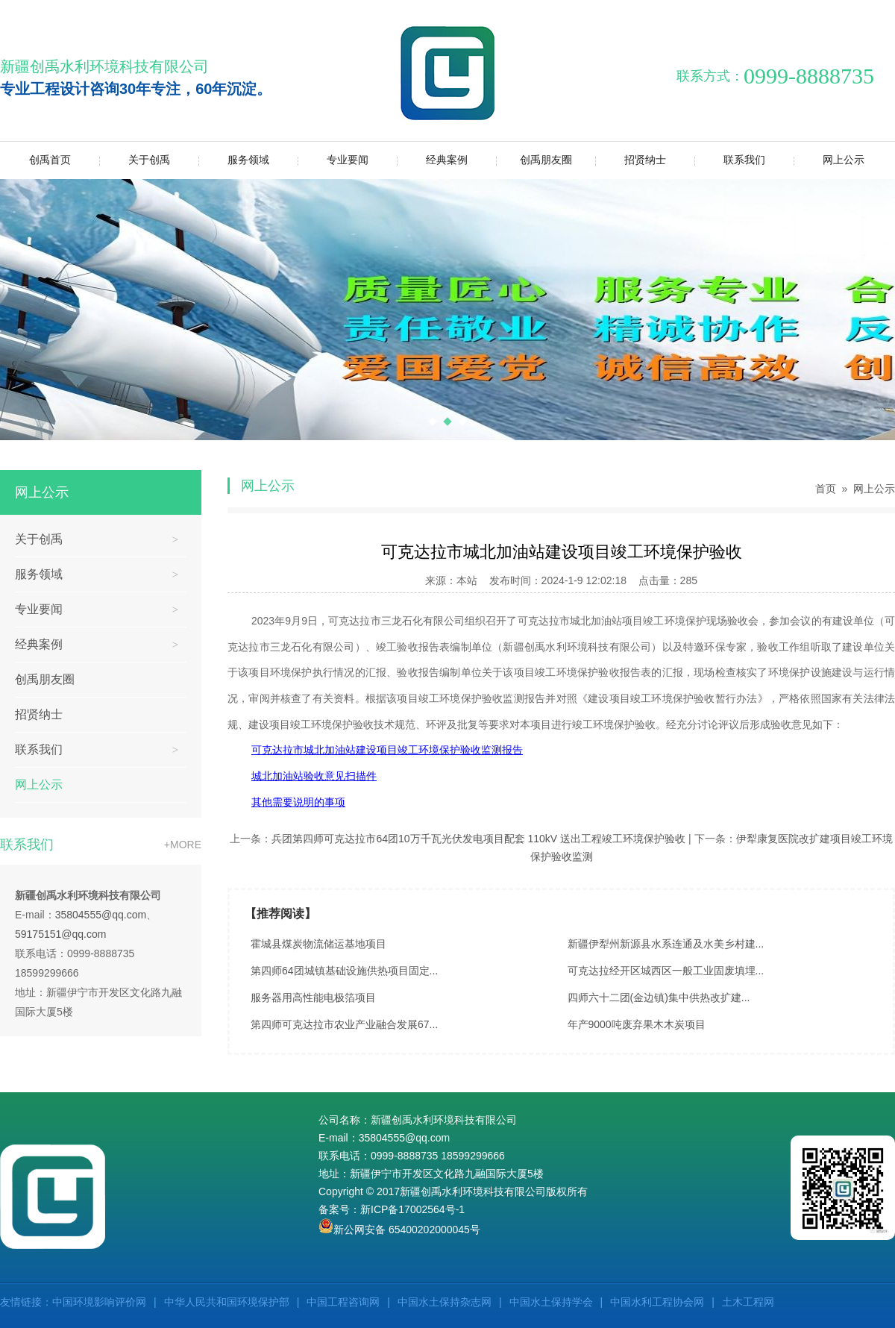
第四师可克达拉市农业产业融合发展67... (344, 1024)
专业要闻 (333, 160)
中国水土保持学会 (551, 1302)
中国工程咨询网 (343, 1302)
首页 (825, 489)
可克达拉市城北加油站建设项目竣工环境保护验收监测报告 (387, 750)
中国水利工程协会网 (657, 1302)
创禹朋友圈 (534, 160)
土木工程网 (748, 1302)
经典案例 (432, 160)
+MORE (182, 845)
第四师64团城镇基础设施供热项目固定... (344, 971)
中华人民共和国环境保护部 (226, 1302)
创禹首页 (50, 160)
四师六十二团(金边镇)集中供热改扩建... (659, 997)
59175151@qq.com (60, 934)
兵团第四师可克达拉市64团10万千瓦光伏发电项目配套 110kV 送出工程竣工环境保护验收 (478, 839)
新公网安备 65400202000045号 (399, 1229)
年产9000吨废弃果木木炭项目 (637, 1024)
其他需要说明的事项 (298, 802)
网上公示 (829, 160)
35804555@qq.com (100, 915)
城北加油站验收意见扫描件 (314, 776)
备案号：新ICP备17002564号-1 (391, 1209)
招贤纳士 (630, 160)
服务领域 (233, 160)
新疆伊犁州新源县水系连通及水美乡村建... (666, 944)
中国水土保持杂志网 (445, 1302)
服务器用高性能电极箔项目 (313, 997)
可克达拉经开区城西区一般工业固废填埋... (666, 971)
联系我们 (729, 160)
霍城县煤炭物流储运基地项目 (318, 944)
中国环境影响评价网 (99, 1302)
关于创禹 (134, 160)
